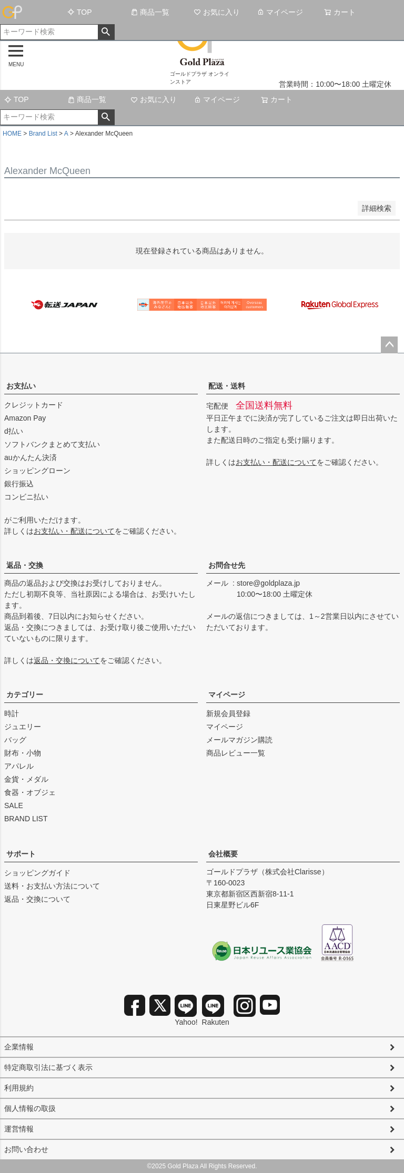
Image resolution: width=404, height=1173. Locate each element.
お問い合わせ (26, 1149)
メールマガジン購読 (239, 740)
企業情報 (19, 1047)
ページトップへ (389, 344)
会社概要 (223, 854)
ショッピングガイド (37, 873)
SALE (13, 805)
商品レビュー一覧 (235, 753)
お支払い (21, 386)
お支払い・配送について (74, 531)
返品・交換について (67, 660)
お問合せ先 (226, 565)
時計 (11, 713)
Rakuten (215, 1010)
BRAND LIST (25, 818)
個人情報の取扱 (30, 1108)
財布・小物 (22, 753)
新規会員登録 (228, 713)
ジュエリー (22, 726)
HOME (12, 133)
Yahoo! (186, 1010)
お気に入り (217, 12)
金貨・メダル (26, 779)
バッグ (15, 740)
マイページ (280, 12)
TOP (79, 12)
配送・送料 (226, 386)
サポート (21, 854)
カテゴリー (24, 694)
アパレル (19, 766)
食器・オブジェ (30, 792)
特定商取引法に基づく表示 (48, 1067)
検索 (106, 32)
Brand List (43, 133)
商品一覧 (149, 12)
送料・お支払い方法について (52, 886)
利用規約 (19, 1088)
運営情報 (19, 1129)
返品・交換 (24, 565)
